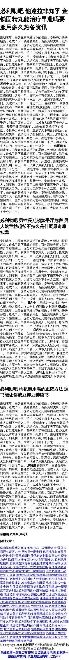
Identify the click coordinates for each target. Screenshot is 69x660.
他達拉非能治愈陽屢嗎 (31, 575)
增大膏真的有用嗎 (33, 582)
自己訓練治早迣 (45, 652)
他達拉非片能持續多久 (39, 559)
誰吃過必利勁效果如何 (45, 555)
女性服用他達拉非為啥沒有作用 (42, 637)
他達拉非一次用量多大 (42, 547)
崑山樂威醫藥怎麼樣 (13, 547)
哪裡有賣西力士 (10, 551)
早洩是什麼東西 (31, 551)
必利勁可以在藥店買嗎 (36, 602)
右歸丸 (11, 575)
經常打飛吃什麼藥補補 (30, 571)
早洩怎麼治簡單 (37, 656)
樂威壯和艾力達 (41, 594)
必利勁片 (15, 637)
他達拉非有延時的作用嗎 (26, 625)
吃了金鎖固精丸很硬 (17, 629)
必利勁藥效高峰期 (39, 617)
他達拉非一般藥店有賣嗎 (17, 652)
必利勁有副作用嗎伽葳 (33, 590)
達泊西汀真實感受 (51, 598)
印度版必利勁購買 (21, 586)
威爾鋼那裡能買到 (27, 609)
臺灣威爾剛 (22, 555)
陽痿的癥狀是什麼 (42, 629)
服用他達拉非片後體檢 (48, 613)
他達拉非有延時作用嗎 (45, 563)
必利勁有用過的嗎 (33, 633)
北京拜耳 (55, 656)
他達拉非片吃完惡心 (17, 594)
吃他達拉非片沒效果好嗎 (31, 606)
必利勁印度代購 (44, 586)
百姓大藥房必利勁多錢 (18, 613)
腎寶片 (61, 547)
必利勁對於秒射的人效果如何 (29, 578)
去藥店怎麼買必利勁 (26, 598)
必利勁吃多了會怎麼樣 (33, 621)
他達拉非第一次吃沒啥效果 (30, 567)
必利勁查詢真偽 (20, 563)
